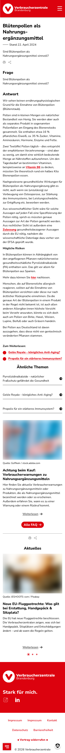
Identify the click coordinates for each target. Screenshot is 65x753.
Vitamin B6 (33, 167)
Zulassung (9, 230)
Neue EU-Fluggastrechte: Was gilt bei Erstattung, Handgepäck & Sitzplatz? (31, 608)
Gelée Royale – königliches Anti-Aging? (34, 352)
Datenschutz (20, 730)
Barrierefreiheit (43, 730)
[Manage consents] (58, 746)
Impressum (15, 720)
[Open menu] (7, 746)
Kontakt (52, 720)
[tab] (28, 654)
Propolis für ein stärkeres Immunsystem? (35, 358)
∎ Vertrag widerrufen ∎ (32, 740)
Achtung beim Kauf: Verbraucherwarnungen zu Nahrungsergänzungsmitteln (26, 474)
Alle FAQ (32, 525)
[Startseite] (25, 8)
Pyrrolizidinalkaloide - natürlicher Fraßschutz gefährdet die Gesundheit (26, 379)
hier (33, 277)
